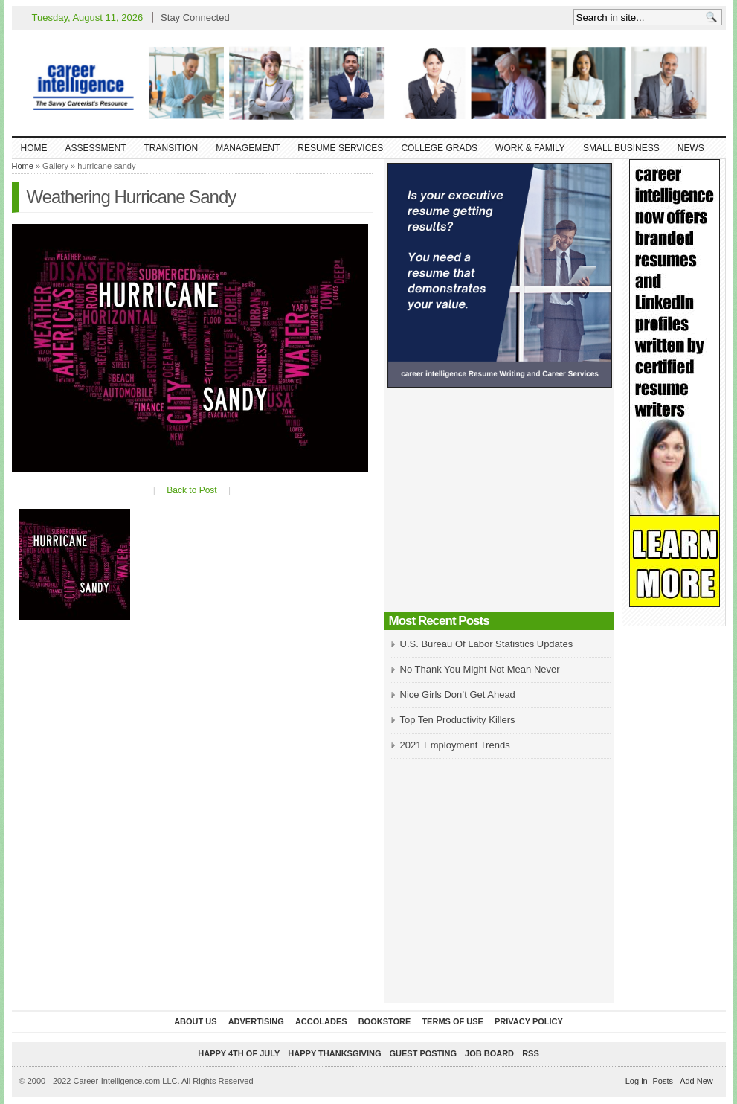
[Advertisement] (499, 504)
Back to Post (191, 490)
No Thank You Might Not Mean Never (480, 669)
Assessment (95, 148)
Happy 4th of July (239, 1053)
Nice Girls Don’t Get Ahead (457, 694)
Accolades (321, 1021)
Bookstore (384, 1021)
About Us (195, 1021)
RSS (530, 1053)
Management (248, 148)
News (691, 148)
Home (34, 148)
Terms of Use (452, 1021)
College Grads (439, 148)
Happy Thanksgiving (334, 1053)
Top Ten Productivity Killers (457, 719)
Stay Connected (195, 17)
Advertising (256, 1021)
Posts (662, 1080)
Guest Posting (423, 1053)
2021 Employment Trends (455, 745)
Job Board (489, 1053)
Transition (171, 148)
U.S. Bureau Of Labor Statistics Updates (486, 643)
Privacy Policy (529, 1021)
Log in (636, 1080)
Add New (696, 1080)
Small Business (621, 148)
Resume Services (340, 148)
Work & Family (530, 148)
